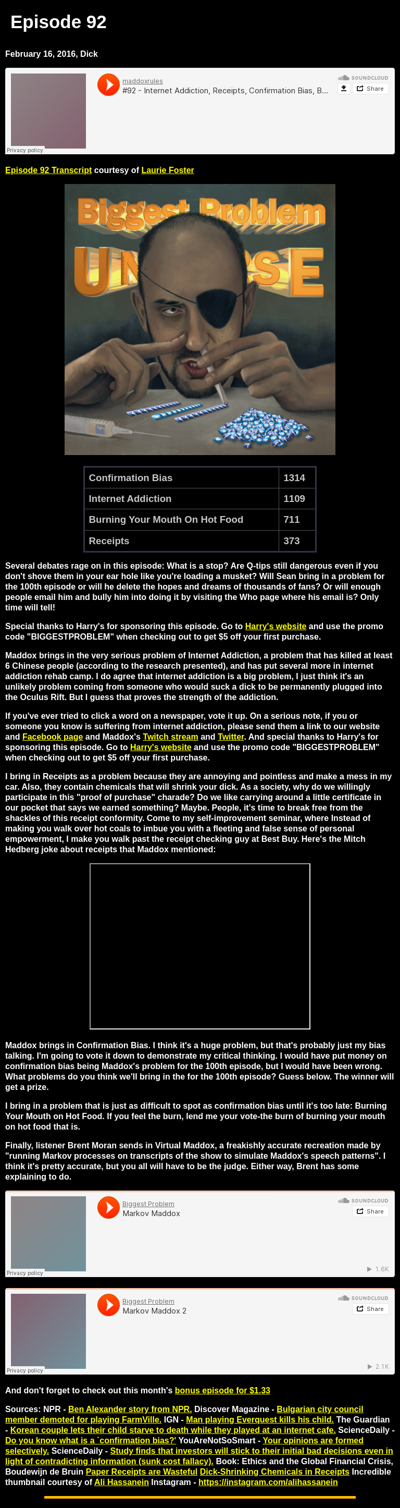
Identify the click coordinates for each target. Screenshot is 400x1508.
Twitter (231, 736)
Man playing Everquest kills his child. (260, 1419)
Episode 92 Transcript (48, 170)
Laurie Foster (167, 170)
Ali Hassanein (121, 1482)
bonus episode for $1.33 (222, 1390)
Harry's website (276, 626)
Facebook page (52, 736)
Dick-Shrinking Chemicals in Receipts (274, 1471)
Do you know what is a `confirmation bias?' (90, 1440)
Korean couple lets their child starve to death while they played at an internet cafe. (173, 1430)
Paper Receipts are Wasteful (142, 1471)
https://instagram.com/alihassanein (268, 1482)
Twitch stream (170, 736)
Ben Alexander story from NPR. (130, 1409)
